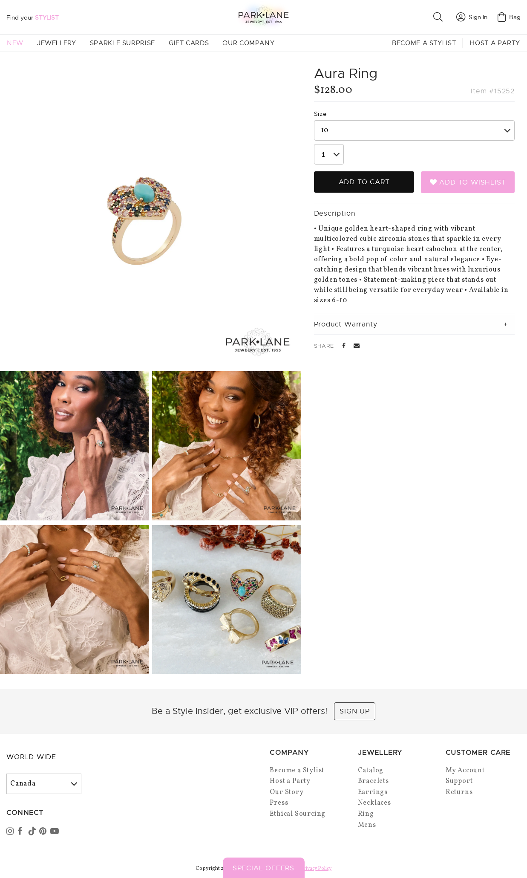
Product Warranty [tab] (345, 324)
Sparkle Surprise (122, 43)
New (15, 43)
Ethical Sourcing (297, 814)
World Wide (31, 757)
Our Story (286, 792)
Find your (32, 17)
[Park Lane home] (263, 16)
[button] (439, 17)
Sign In (471, 17)
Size (320, 114)
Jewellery (56, 43)
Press (279, 803)
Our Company (248, 43)
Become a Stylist (424, 43)
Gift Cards (189, 43)
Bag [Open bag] (509, 17)
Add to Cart (364, 182)
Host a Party (495, 43)
